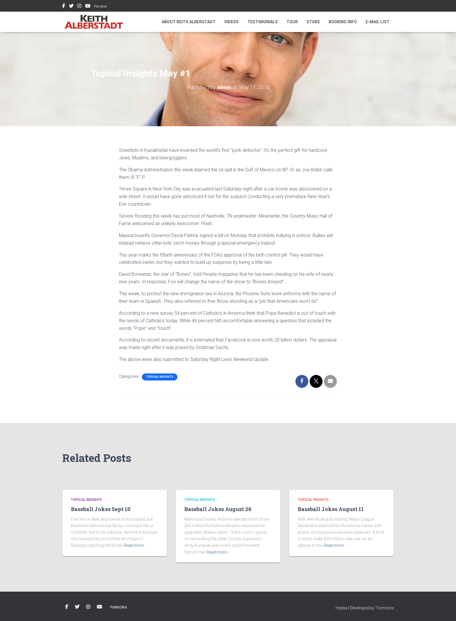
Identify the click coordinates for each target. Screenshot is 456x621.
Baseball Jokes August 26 (218, 509)
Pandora (100, 6)
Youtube (87, 6)
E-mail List (377, 21)
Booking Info (343, 21)
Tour (292, 21)
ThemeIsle (384, 608)
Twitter (71, 6)
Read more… (135, 545)
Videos (231, 21)
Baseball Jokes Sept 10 (100, 509)
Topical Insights (159, 376)
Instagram (79, 6)
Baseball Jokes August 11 (331, 509)
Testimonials (262, 21)
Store (313, 21)
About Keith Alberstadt (188, 21)
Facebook (63, 6)
